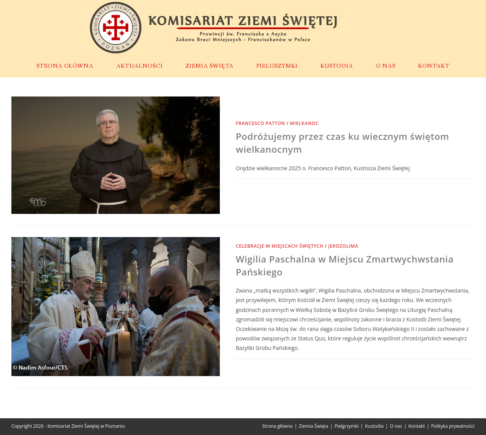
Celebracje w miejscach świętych (279, 246)
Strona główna (277, 426)
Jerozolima (343, 246)
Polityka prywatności (453, 426)
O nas (396, 426)
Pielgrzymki (347, 426)
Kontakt (417, 426)
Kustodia (374, 426)
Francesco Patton (260, 123)
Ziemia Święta (313, 426)
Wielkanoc (304, 123)
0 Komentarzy (260, 367)
